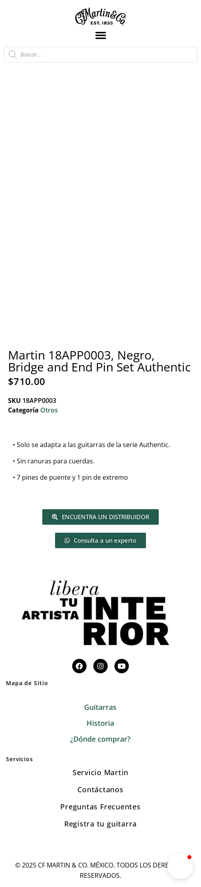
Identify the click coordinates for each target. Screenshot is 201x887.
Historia (100, 723)
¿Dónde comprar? (100, 739)
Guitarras (100, 707)
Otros (49, 410)
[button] (100, 35)
